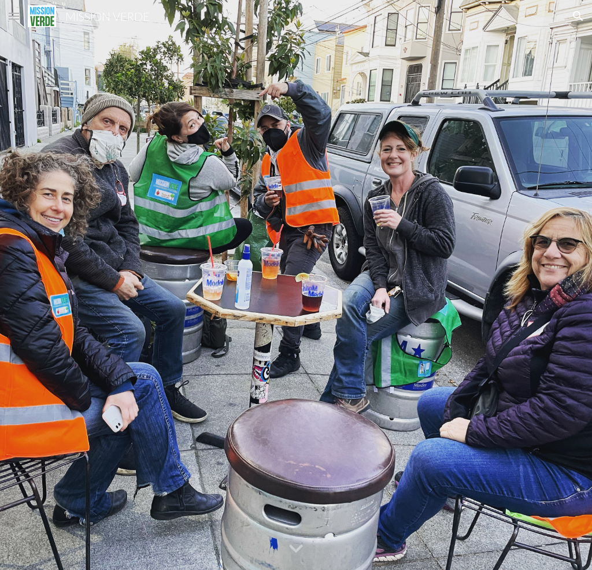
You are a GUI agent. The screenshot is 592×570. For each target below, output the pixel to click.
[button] (14, 16)
